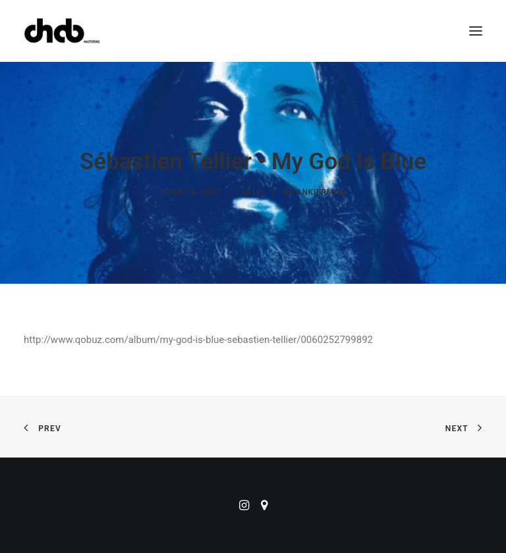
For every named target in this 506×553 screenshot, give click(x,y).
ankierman (320, 192)
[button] (475, 31)
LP (258, 192)
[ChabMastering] (62, 31)
